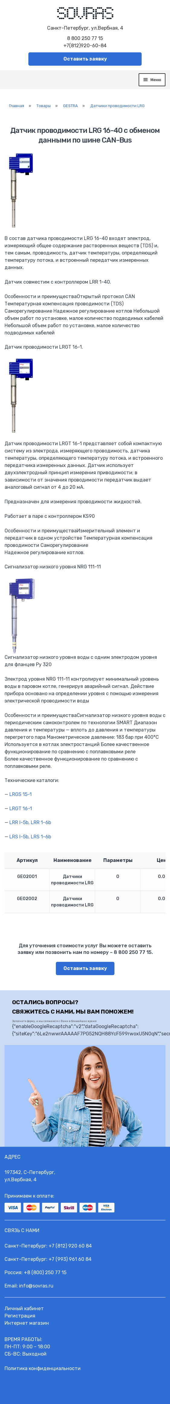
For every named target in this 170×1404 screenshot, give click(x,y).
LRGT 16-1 (20, 808)
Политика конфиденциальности (43, 1368)
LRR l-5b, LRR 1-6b (30, 822)
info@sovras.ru (36, 1286)
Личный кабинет (24, 1308)
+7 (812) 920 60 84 (70, 1246)
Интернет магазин (27, 1323)
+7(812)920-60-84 (85, 45)
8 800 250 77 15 (85, 38)
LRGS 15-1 (20, 794)
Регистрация (20, 1316)
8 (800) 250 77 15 (46, 1272)
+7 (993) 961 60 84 (70, 1259)
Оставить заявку (85, 59)
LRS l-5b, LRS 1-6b (30, 837)
